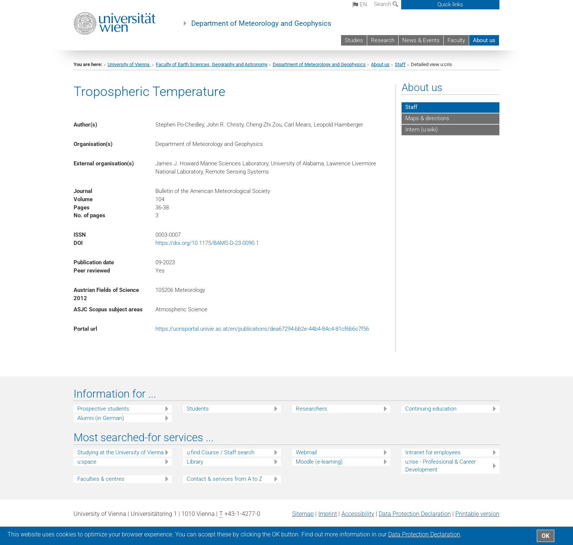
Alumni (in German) (100, 418)
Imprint (327, 513)
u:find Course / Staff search (220, 452)
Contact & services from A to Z (224, 479)
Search (386, 4)
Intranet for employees (433, 452)
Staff (400, 64)
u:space (86, 461)
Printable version (477, 513)
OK (545, 535)
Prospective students (103, 408)
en (360, 4)
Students (198, 408)
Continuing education (430, 408)
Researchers (311, 408)
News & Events (421, 40)
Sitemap (303, 513)
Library (195, 461)
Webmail (306, 452)
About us (484, 40)
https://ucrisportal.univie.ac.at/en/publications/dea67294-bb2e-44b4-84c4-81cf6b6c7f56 (262, 329)
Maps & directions (427, 118)
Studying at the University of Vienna (120, 452)
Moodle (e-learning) (319, 461)
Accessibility (357, 513)
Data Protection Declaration (415, 513)
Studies (354, 40)
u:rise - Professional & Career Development (440, 465)
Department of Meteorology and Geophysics (261, 23)
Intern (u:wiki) (421, 129)
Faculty (456, 40)
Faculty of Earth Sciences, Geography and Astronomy (211, 64)
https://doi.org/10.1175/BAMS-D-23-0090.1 (207, 243)
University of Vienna (129, 64)
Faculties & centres (100, 479)
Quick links (450, 4)
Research (382, 40)
